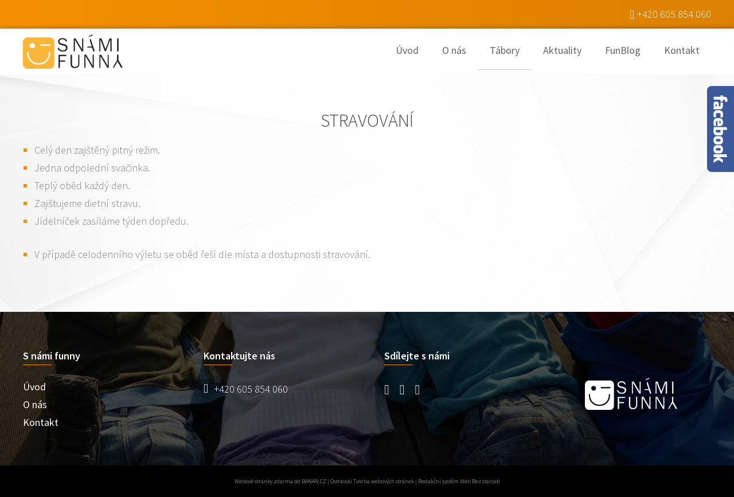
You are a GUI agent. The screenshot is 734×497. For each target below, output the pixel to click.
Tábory (505, 50)
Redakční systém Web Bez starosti (459, 481)
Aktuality (562, 50)
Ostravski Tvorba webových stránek (372, 481)
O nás (454, 50)
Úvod (407, 50)
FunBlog (623, 50)
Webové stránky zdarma (264, 481)
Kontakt (682, 50)
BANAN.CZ (314, 481)
